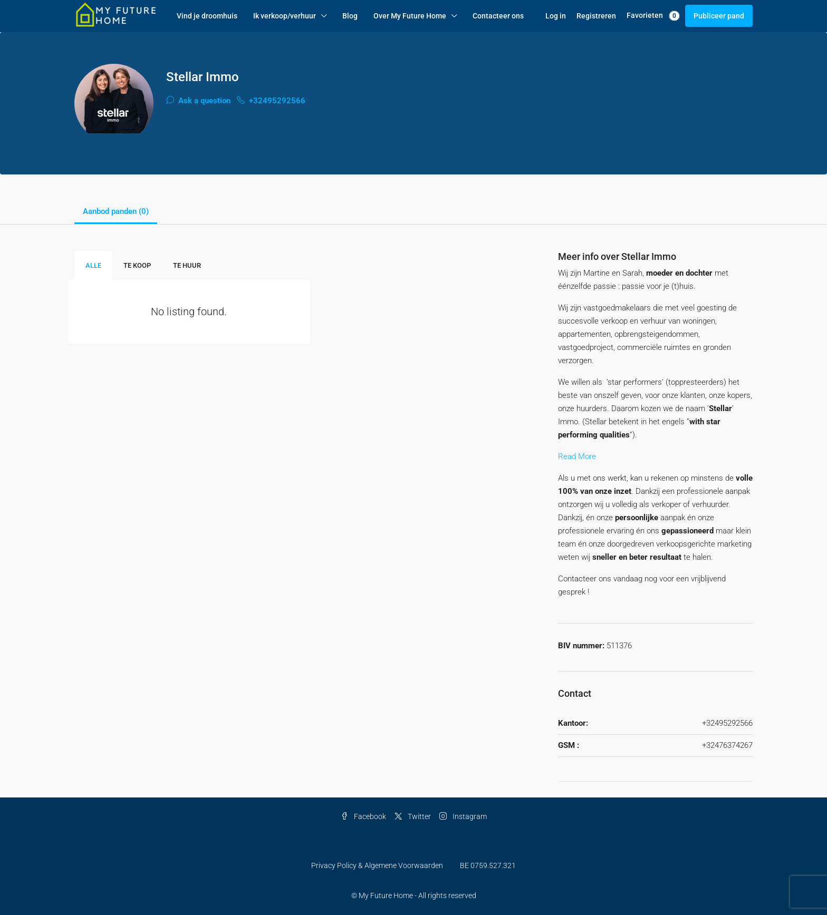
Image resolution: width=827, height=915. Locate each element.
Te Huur (187, 265)
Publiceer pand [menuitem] (719, 16)
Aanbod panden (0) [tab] (116, 211)
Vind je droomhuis (207, 16)
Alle (93, 265)
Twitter (413, 816)
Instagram (463, 816)
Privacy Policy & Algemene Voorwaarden (377, 865)
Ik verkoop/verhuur (284, 16)
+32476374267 (727, 745)
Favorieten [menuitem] (653, 16)
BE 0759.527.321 (488, 865)
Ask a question (198, 100)
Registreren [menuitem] (596, 16)
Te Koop (137, 265)
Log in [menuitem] (555, 16)
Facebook (363, 816)
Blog (350, 16)
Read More (577, 456)
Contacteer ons (498, 16)
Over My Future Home (409, 16)
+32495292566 (271, 100)
